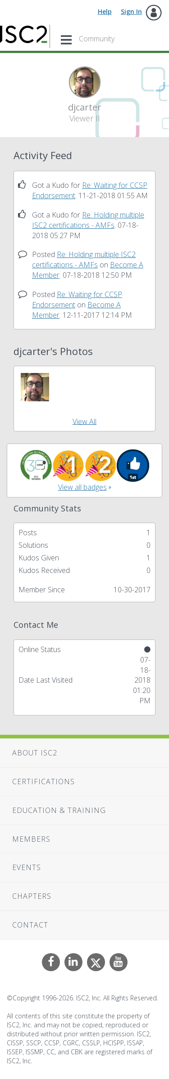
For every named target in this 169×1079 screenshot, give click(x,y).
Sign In (131, 11)
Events (26, 867)
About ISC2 (34, 753)
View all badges (82, 487)
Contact (30, 925)
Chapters (31, 896)
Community (96, 39)
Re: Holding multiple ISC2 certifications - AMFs (88, 220)
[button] (35, 387)
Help (105, 11)
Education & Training (59, 810)
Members (31, 839)
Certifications (43, 781)
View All (84, 421)
